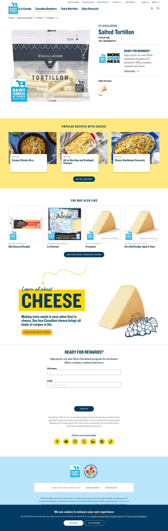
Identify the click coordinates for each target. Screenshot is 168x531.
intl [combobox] (156, 2)
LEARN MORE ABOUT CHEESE (37, 332)
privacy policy (84, 426)
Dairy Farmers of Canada (13, 8)
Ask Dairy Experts (73, 2)
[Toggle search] (158, 9)
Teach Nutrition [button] (85, 9)
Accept (74, 523)
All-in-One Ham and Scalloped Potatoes (78, 162)
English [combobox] (144, 2)
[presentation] (84, 397)
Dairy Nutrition (92, 487)
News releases (130, 2)
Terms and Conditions (137, 516)
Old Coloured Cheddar (19, 246)
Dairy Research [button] (108, 9)
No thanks (95, 523)
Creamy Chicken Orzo (23, 160)
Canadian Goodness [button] (59, 9)
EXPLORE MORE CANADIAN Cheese (84, 254)
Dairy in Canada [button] (33, 9)
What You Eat (111, 487)
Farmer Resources (88, 2)
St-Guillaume (107, 25)
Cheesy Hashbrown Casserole (130, 160)
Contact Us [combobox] (116, 2)
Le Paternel (53, 246)
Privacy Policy (116, 516)
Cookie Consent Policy (100, 516)
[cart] (151, 9)
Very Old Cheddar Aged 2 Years (139, 246)
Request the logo (102, 2)
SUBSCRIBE (131, 71)
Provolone (91, 246)
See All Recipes (84, 179)
